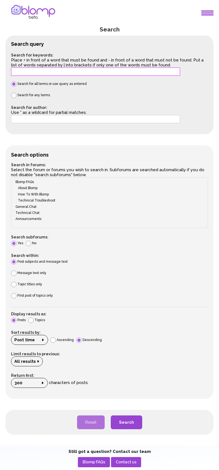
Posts (18, 320)
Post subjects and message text (39, 262)
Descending (89, 340)
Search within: (25, 255)
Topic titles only (26, 284)
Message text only (28, 273)
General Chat (107, 207)
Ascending (62, 340)
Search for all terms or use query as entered (49, 84)
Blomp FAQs (107, 182)
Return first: (22, 375)
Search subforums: (29, 237)
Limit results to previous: (35, 354)
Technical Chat (107, 213)
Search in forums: (28, 165)
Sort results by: (26, 332)
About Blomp (107, 188)
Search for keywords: (32, 55)
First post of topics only (32, 295)
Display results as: (28, 314)
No (31, 243)
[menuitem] (94, 462)
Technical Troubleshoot (107, 200)
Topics (36, 320)
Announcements (107, 219)
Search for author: (29, 107)
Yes (17, 243)
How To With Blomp (107, 194)
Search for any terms (30, 95)
